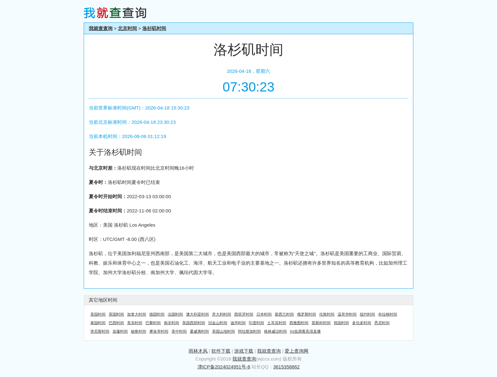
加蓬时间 (120, 331)
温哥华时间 (347, 314)
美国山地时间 (223, 331)
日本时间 (264, 314)
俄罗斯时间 (306, 314)
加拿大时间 (136, 314)
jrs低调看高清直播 (305, 331)
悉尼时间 (382, 323)
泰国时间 (98, 323)
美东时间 (134, 323)
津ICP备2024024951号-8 (223, 366)
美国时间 (98, 314)
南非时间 (171, 323)
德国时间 (157, 314)
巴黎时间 (153, 323)
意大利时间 (221, 314)
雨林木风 (198, 351)
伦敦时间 (326, 314)
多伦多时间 (361, 323)
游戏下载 (243, 351)
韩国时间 (341, 323)
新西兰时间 (284, 314)
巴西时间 (116, 323)
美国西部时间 (193, 323)
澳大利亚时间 (197, 314)
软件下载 (220, 351)
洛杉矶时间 (154, 28)
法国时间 (175, 314)
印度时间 (256, 323)
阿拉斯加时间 (249, 331)
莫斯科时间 (321, 323)
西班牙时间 (243, 314)
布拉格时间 (387, 314)
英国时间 (116, 314)
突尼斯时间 (99, 331)
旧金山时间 (217, 323)
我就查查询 (101, 28)
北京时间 (127, 28)
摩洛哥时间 (158, 331)
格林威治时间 (275, 331)
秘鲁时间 (138, 331)
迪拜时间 (238, 323)
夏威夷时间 (199, 331)
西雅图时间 (298, 323)
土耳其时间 (276, 323)
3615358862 (286, 366)
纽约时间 (367, 314)
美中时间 (179, 331)
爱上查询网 (296, 351)
